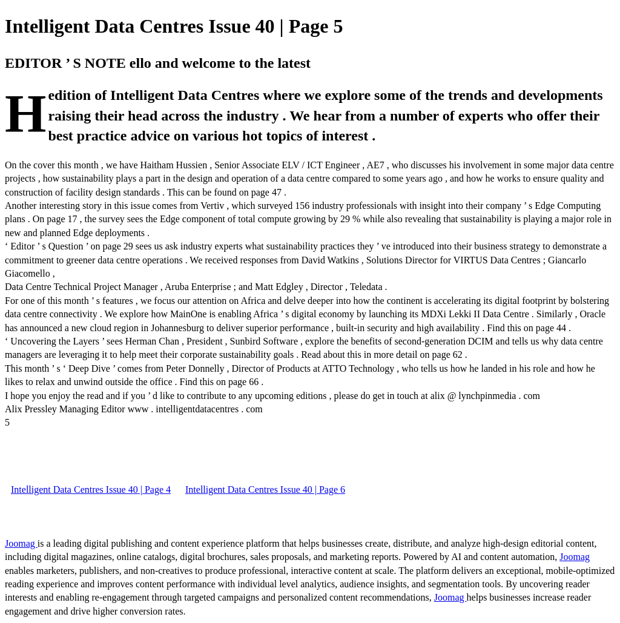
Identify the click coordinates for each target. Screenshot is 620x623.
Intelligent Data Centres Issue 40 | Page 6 (265, 489)
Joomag (21, 543)
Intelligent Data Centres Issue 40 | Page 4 (91, 489)
